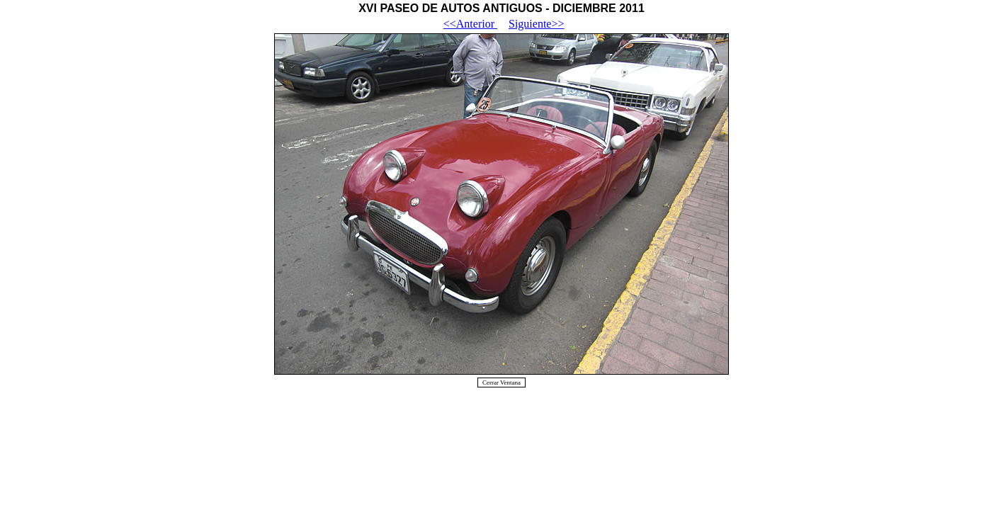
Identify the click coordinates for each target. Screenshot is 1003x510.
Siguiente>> (536, 24)
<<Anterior (470, 24)
